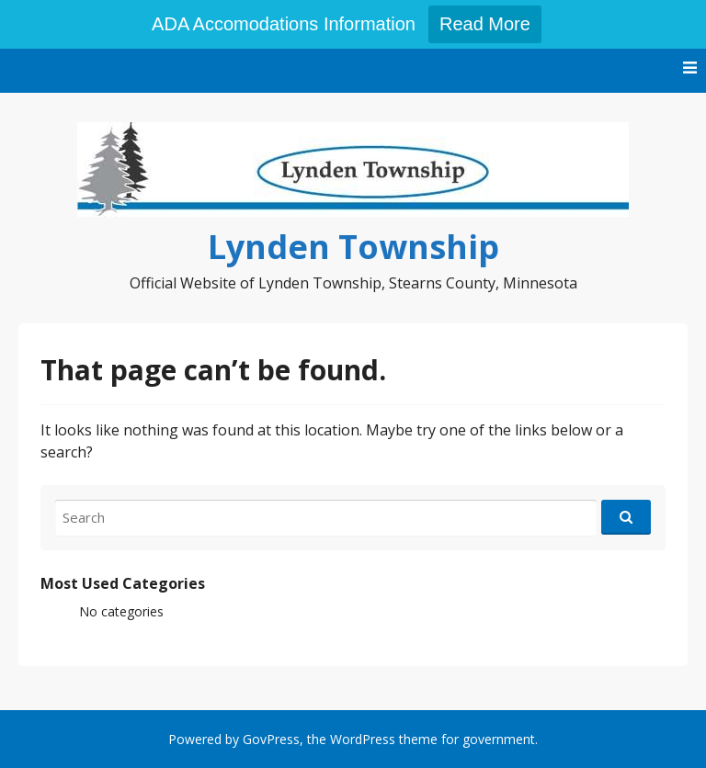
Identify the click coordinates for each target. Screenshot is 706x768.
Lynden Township (353, 246)
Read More (484, 24)
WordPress (362, 739)
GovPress (271, 739)
